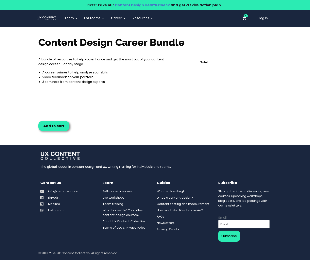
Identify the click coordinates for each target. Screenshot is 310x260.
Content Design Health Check (142, 5)
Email (222, 217)
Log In (263, 18)
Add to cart (53, 125)
